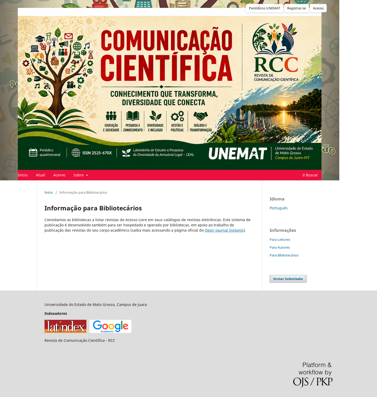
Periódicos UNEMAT (264, 8)
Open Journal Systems (224, 230)
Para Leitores (280, 239)
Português (279, 207)
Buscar (310, 174)
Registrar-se (296, 8)
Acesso (318, 8)
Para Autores (280, 247)
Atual (40, 174)
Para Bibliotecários (284, 255)
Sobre (79, 174)
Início (22, 174)
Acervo (59, 174)
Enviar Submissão (288, 278)
